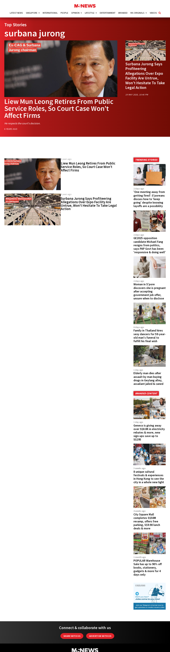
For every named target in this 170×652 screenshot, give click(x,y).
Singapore (31, 12)
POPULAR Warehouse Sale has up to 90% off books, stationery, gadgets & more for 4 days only (147, 567)
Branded (123, 12)
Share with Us (71, 636)
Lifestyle (89, 12)
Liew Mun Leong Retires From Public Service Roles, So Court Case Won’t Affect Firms (58, 108)
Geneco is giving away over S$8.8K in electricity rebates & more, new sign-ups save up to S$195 (149, 432)
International (50, 12)
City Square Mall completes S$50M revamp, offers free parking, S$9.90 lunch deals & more (146, 521)
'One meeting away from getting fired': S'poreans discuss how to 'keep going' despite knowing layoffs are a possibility (149, 199)
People (64, 12)
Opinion (75, 12)
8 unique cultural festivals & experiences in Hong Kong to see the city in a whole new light (148, 477)
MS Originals (137, 12)
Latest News (16, 12)
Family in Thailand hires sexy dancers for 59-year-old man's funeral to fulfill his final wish (149, 336)
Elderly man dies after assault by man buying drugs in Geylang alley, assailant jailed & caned (148, 378)
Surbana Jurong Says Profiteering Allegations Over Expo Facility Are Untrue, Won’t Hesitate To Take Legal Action (145, 75)
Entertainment (107, 12)
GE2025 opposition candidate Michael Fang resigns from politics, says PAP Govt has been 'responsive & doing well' (149, 245)
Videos (153, 12)
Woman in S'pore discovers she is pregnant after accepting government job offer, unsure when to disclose (149, 291)
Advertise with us (100, 636)
